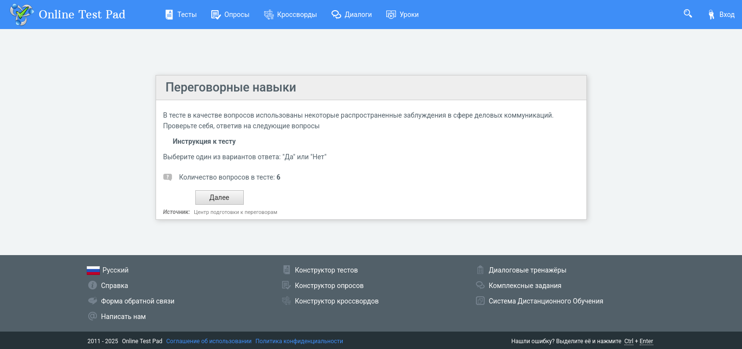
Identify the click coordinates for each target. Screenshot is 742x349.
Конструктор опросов (329, 285)
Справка (114, 285)
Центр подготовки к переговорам (235, 212)
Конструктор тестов (326, 270)
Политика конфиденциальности (299, 341)
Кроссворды (290, 14)
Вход (721, 14)
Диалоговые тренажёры (528, 270)
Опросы (230, 14)
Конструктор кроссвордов (337, 301)
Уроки (402, 14)
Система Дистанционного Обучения (546, 301)
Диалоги (352, 14)
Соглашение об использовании (209, 341)
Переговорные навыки (231, 87)
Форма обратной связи (138, 301)
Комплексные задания (525, 285)
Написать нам (123, 316)
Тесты (180, 14)
